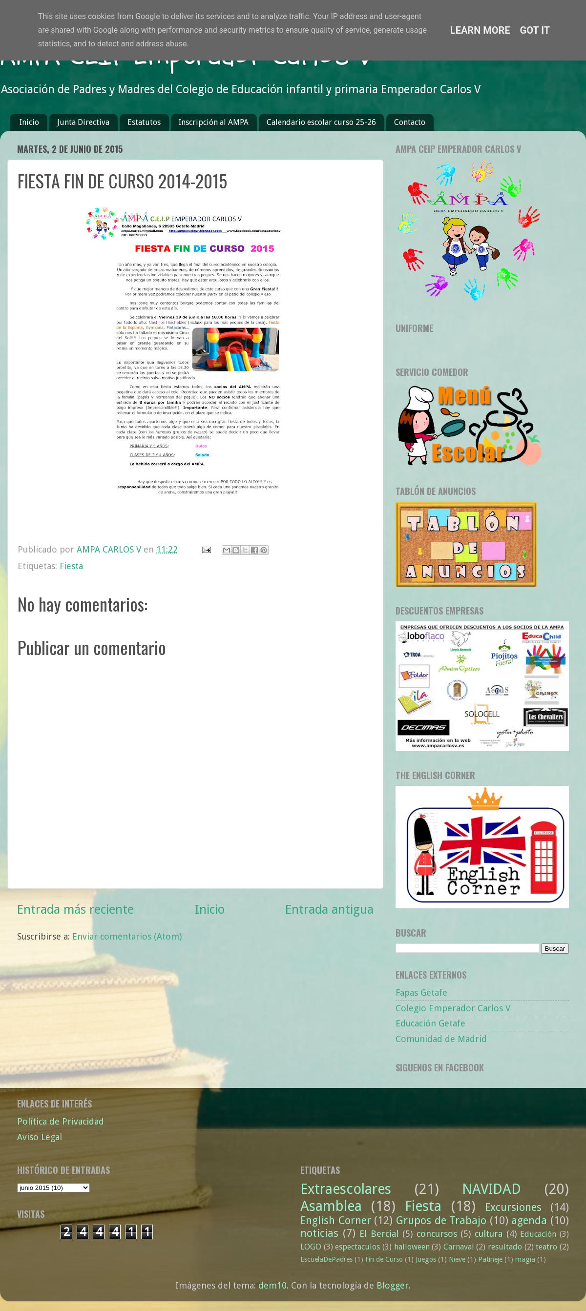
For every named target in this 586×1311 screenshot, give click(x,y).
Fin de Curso (384, 1259)
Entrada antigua (329, 909)
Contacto (409, 122)
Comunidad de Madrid (441, 1039)
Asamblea (331, 1206)
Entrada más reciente (75, 909)
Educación (538, 1234)
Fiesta (71, 566)
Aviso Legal (39, 1137)
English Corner (335, 1220)
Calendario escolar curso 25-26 (321, 122)
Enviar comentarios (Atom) (127, 936)
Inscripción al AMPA (214, 122)
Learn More (480, 30)
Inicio (29, 122)
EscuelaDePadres (326, 1259)
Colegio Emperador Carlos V (453, 1008)
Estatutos (144, 122)
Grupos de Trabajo (441, 1220)
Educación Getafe (430, 1023)
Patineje (490, 1259)
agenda (529, 1220)
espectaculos (357, 1246)
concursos (437, 1234)
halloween (412, 1246)
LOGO (310, 1246)
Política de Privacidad (60, 1121)
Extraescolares (345, 1189)
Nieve (457, 1259)
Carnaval (458, 1246)
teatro (546, 1246)
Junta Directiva (83, 122)
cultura (488, 1234)
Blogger (393, 1285)
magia (525, 1259)
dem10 (272, 1285)
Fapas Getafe (421, 992)
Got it (535, 30)
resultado (505, 1246)
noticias (319, 1233)
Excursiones (513, 1207)
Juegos (426, 1259)
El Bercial (378, 1234)
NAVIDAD (491, 1189)
